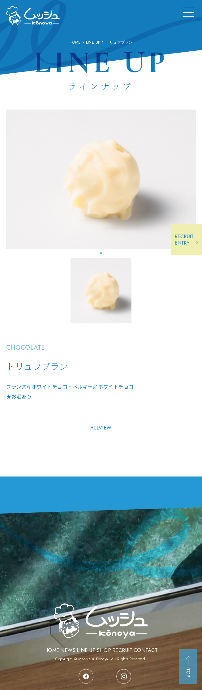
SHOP (104, 650)
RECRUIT (122, 650)
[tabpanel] (101, 179)
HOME (51, 650)
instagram (123, 676)
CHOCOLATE (25, 347)
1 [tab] (101, 253)
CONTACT (146, 650)
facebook (86, 676)
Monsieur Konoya (93, 659)
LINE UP (86, 650)
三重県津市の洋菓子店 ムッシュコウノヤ (33, 15)
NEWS (67, 650)
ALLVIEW (101, 427)
